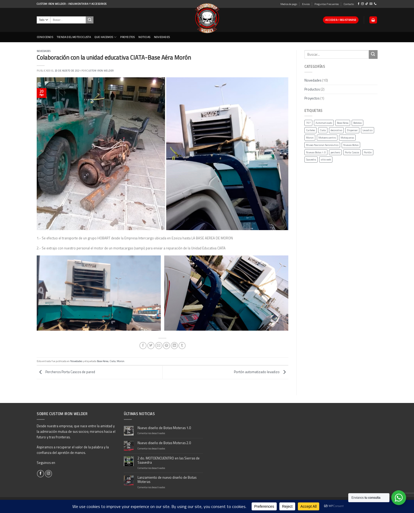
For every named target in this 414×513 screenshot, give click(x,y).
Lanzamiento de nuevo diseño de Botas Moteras (167, 480)
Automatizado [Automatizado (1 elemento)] (324, 123)
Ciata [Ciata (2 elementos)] (323, 130)
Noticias (144, 37)
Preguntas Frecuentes (326, 4)
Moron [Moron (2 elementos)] (310, 137)
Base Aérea (103, 361)
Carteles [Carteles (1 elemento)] (310, 130)
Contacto (349, 4)
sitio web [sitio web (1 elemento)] (326, 160)
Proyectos (127, 37)
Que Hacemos (106, 37)
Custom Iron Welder (100, 71)
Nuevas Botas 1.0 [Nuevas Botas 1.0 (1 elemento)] (316, 152)
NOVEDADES (162, 37)
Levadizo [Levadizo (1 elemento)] (368, 130)
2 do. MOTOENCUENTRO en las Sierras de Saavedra (169, 460)
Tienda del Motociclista (74, 37)
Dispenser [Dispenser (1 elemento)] (352, 130)
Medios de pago (288, 4)
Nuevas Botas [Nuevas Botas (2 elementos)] (351, 145)
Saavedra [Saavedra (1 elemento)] (311, 160)
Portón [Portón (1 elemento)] (368, 152)
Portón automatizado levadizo (261, 371)
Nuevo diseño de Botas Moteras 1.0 (164, 428)
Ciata (113, 361)
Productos (312, 89)
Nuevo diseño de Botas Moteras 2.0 (164, 443)
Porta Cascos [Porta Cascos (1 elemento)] (352, 152)
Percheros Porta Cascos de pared (66, 371)
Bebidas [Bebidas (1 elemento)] (357, 123)
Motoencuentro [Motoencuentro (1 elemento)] (327, 137)
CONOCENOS (45, 37)
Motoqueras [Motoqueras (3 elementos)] (347, 137)
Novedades (43, 51)
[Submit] (373, 54)
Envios (306, 4)
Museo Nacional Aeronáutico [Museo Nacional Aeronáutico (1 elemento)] (322, 145)
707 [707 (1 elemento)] (308, 123)
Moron (120, 361)
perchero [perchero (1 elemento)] (335, 152)
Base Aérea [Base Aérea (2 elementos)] (343, 123)
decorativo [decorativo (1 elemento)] (336, 130)
